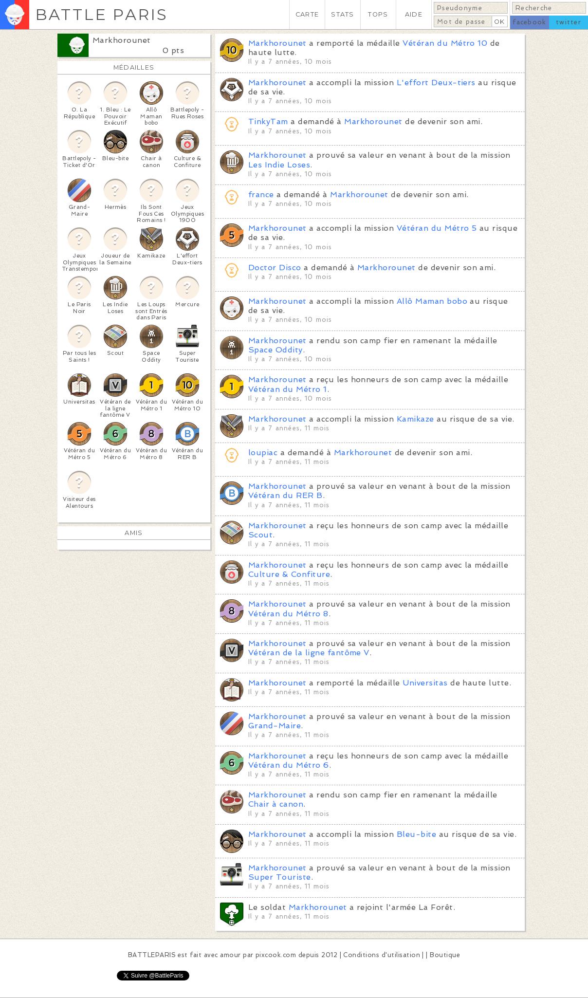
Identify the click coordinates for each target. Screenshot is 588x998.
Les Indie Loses (279, 164)
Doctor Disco (274, 267)
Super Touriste (279, 877)
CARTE (307, 14)
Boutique (445, 955)
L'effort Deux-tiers (436, 82)
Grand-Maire (274, 725)
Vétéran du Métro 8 (288, 613)
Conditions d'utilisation (381, 955)
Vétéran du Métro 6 (288, 765)
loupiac (262, 452)
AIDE (414, 14)
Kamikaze (415, 419)
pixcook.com (276, 955)
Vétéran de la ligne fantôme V (308, 652)
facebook (529, 22)
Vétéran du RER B (285, 495)
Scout (260, 534)
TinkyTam (268, 121)
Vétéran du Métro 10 (445, 43)
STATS (342, 14)
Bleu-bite (416, 834)
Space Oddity (275, 349)
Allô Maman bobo (432, 301)
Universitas (425, 682)
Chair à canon (275, 804)
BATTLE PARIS (101, 14)
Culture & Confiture (289, 574)
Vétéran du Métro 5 (437, 228)
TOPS (378, 14)
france (261, 194)
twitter (568, 22)
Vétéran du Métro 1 (287, 389)
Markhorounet (121, 40)
